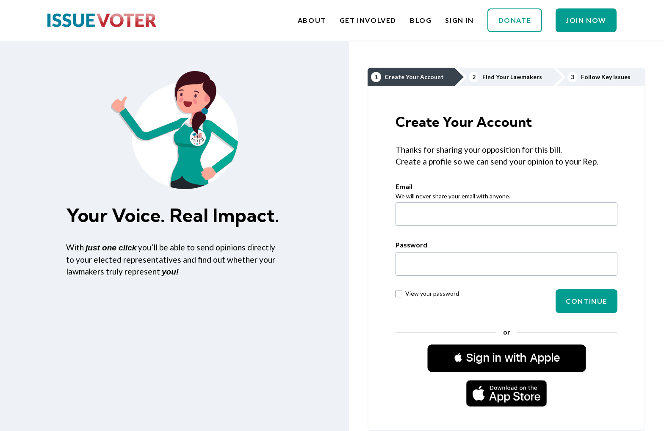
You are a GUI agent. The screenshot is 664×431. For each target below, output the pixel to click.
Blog (421, 20)
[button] (506, 357)
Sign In (459, 20)
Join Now (586, 20)
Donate (514, 20)
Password (411, 245)
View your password (427, 293)
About (312, 20)
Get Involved (368, 20)
